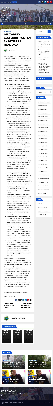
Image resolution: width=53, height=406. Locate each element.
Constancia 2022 (42, 109)
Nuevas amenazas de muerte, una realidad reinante (43, 51)
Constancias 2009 (43, 127)
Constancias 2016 (42, 153)
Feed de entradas (42, 207)
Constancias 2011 (42, 135)
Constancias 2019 (42, 164)
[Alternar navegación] (25, 24)
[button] (48, 24)
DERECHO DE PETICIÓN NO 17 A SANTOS (9, 305)
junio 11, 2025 (33, 381)
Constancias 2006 (43, 116)
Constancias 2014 (42, 146)
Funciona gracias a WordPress (7, 402)
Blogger (50, 403)
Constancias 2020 (43, 168)
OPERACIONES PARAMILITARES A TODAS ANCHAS (26, 305)
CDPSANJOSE (14, 49)
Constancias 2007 (43, 120)
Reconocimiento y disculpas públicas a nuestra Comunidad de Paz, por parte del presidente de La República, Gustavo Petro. (44, 68)
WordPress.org (42, 214)
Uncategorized (42, 193)
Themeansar (3, 403)
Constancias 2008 (43, 124)
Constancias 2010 (42, 131)
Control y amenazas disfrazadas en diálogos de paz (43, 43)
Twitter (45, 403)
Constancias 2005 (43, 113)
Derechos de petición (44, 189)
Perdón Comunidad (43, 58)
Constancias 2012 (42, 138)
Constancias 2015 (7, 31)
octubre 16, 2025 (34, 366)
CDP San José (8, 391)
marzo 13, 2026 (8, 366)
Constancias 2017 (42, 157)
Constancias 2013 (42, 142)
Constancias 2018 (42, 160)
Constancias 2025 (43, 182)
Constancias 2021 (42, 171)
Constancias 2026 (43, 186)
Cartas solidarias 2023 (44, 102)
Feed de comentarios (43, 211)
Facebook (41, 403)
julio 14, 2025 (8, 381)
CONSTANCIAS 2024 (43, 179)
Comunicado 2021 (43, 105)
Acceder (40, 203)
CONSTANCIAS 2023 (43, 175)
